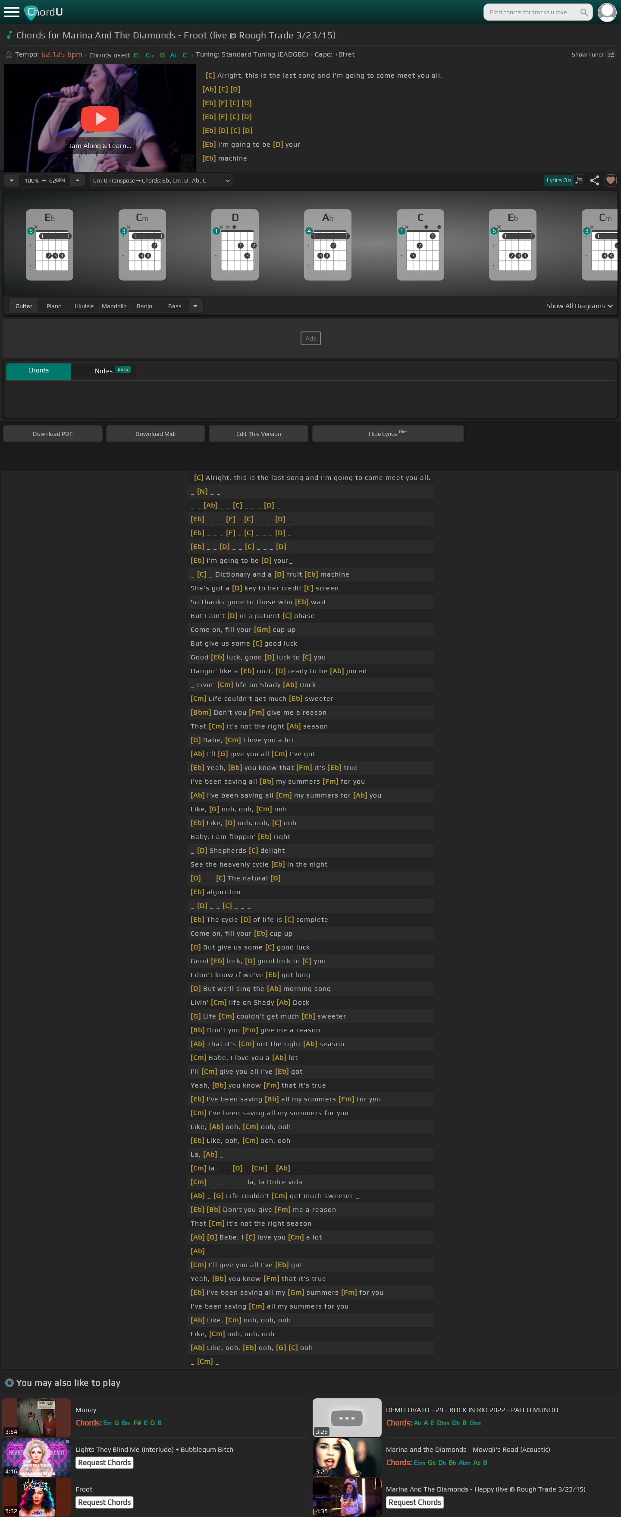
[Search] (583, 12)
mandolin (114, 306)
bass (175, 306)
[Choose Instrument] (195, 305)
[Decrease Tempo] (11, 180)
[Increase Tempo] (77, 180)
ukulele (84, 306)
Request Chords (104, 1462)
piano (54, 306)
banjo (144, 306)
